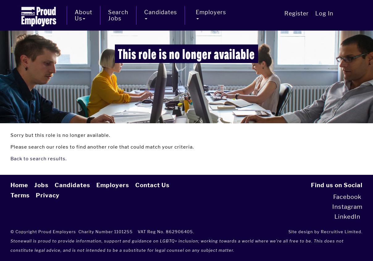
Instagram (347, 206)
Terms (20, 195)
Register (296, 13)
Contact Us (152, 185)
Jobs (41, 185)
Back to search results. (38, 159)
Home (19, 185)
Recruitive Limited (341, 231)
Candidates (72, 185)
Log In (324, 13)
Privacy (48, 195)
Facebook (347, 196)
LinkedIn (347, 216)
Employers (112, 185)
